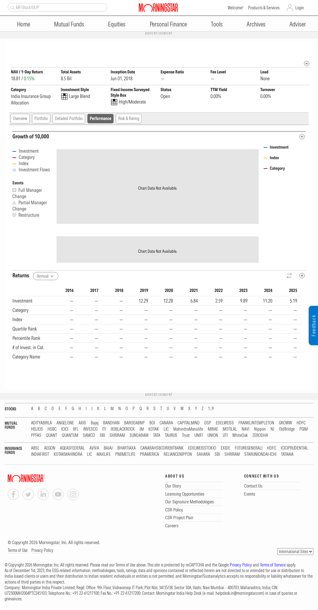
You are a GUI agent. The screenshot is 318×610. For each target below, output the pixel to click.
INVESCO (90, 429)
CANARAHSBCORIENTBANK (162, 448)
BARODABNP (134, 423)
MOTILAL (230, 429)
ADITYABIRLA (41, 423)
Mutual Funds (69, 24)
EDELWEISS (225, 423)
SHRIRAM (117, 435)
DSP (207, 423)
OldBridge (287, 429)
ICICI (64, 429)
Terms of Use (18, 550)
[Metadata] (302, 137)
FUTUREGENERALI (248, 448)
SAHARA (203, 454)
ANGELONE (65, 423)
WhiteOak (240, 435)
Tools (217, 24)
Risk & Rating (128, 119)
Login (299, 8)
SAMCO (89, 435)
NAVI (245, 429)
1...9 (211, 409)
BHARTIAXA (126, 448)
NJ (272, 429)
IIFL (76, 429)
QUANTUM (70, 435)
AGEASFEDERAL (72, 448)
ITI (104, 429)
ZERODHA (260, 435)
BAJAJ (108, 448)
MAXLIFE (104, 454)
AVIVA (94, 448)
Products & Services (263, 8)
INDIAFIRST (40, 454)
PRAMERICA (149, 454)
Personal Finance (168, 24)
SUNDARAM (138, 435)
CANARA (166, 423)
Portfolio (41, 119)
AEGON (49, 448)
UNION (212, 435)
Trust (186, 435)
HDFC (301, 423)
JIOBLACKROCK (123, 429)
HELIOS (37, 429)
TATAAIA (287, 454)
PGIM (303, 429)
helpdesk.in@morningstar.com (239, 593)
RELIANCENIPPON (178, 454)
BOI (152, 423)
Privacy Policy (42, 550)
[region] (157, 336)
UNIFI (198, 435)
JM (141, 429)
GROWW (285, 423)
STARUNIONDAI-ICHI (260, 454)
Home (23, 24)
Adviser (297, 24)
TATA (156, 435)
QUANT (51, 435)
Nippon (260, 429)
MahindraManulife (188, 429)
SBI (102, 435)
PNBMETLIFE (125, 454)
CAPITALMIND (189, 423)
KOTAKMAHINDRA (68, 454)
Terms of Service (273, 565)
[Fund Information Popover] (306, 48)
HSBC (52, 429)
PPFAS (36, 435)
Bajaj (94, 423)
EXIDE (225, 448)
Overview (20, 119)
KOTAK (153, 429)
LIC (166, 429)
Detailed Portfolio (69, 119)
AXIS (82, 423)
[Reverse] (289, 276)
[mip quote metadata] (306, 63)
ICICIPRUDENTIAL (294, 448)
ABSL (35, 448)
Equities (116, 24)
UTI (225, 435)
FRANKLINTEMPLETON (256, 423)
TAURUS (171, 435)
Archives (256, 24)
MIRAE (213, 429)
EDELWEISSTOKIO (202, 448)
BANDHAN (111, 423)
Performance (100, 119)
